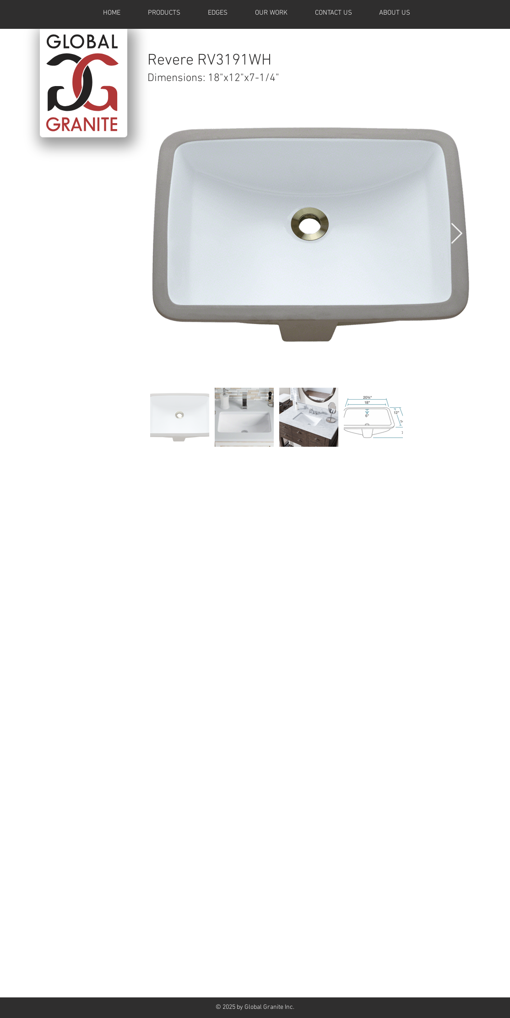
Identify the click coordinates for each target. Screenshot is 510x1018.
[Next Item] (456, 234)
